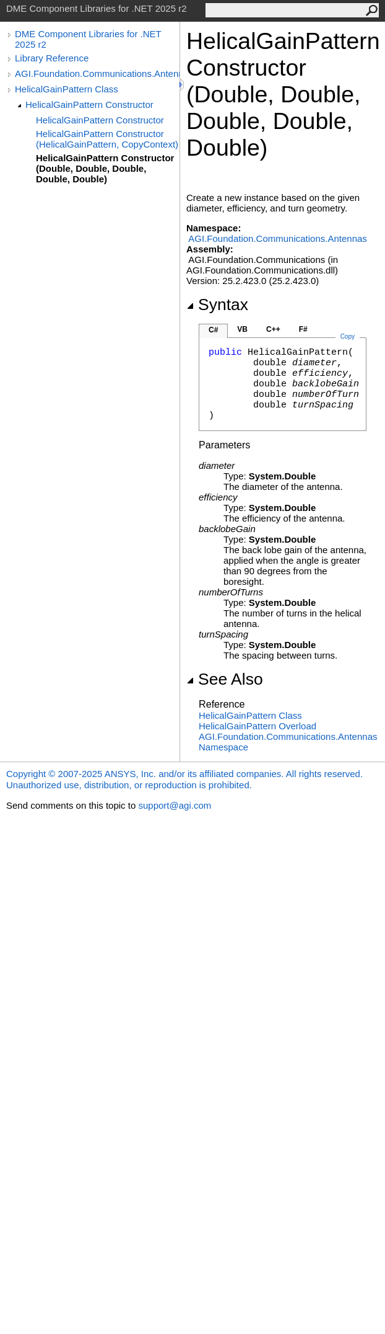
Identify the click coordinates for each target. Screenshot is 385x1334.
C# (213, 330)
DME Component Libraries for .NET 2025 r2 (88, 39)
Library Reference (52, 58)
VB (242, 329)
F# (303, 329)
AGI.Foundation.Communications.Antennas (97, 73)
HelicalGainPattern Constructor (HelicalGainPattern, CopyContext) (107, 138)
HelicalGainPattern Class (66, 89)
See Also (224, 679)
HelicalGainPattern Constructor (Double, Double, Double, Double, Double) (105, 168)
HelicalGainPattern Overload (257, 726)
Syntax (217, 304)
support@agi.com (174, 805)
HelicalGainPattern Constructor (89, 104)
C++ (273, 329)
